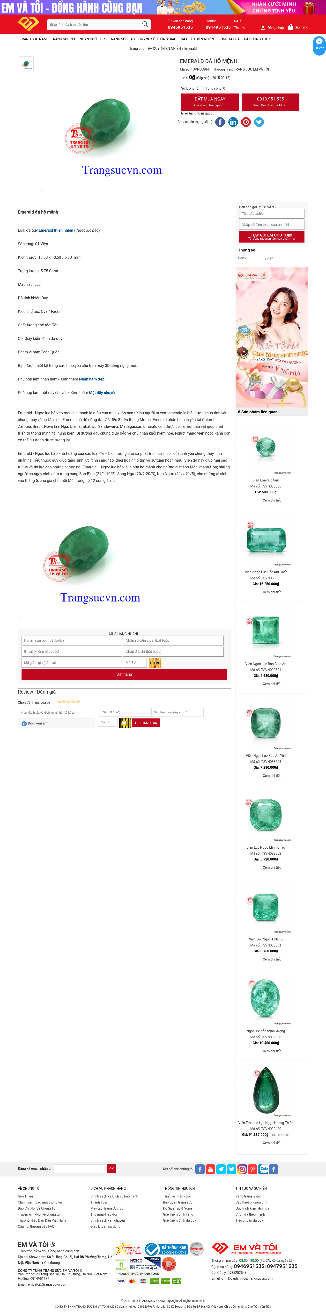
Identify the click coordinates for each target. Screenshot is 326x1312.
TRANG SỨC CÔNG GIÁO (158, 39)
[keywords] (91, 24)
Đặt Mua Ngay (210, 102)
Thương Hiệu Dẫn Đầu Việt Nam (42, 1220)
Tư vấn (319, 48)
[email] (80, 1168)
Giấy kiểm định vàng (178, 1214)
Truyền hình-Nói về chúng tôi (39, 1214)
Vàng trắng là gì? (248, 1196)
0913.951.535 (270, 102)
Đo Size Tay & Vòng (177, 1208)
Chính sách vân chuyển (107, 1220)
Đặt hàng (124, 674)
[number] (200, 88)
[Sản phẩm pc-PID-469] (272, 337)
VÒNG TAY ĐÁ (229, 39)
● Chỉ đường (50, 1263)
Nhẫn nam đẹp (91, 379)
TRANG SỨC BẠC (122, 39)
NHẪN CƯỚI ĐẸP (92, 39)
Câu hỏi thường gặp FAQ (36, 1226)
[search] (146, 25)
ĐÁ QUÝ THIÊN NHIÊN (197, 39)
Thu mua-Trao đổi (103, 1214)
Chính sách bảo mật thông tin (40, 1202)
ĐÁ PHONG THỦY (257, 39)
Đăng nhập (272, 28)
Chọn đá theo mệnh (250, 1214)
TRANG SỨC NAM (33, 39)
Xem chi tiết (272, 500)
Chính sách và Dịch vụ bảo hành (114, 1196)
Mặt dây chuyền (102, 392)
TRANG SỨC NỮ (63, 39)
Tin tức (239, 28)
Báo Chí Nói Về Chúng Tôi (37, 1208)
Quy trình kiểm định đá (252, 1208)
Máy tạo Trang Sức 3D (107, 1208)
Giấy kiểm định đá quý (179, 1220)
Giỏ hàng (298, 27)
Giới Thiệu (25, 1196)
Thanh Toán (99, 1202)
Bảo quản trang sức (177, 1202)
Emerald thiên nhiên (56, 230)
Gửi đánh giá (146, 723)
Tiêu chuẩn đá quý (249, 1220)
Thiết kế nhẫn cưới (177, 1196)
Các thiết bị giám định (252, 1202)
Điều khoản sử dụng (105, 1226)
